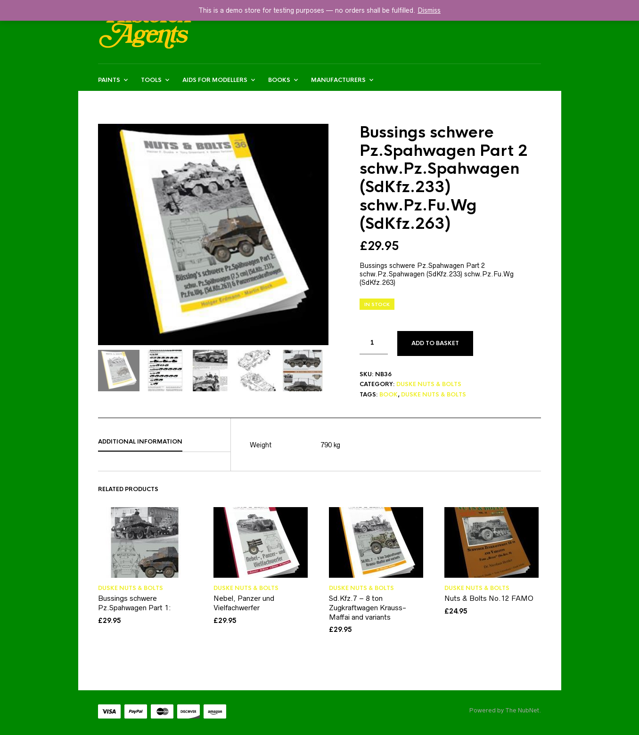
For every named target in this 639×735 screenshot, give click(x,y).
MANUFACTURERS (338, 80)
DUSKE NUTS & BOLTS (428, 384)
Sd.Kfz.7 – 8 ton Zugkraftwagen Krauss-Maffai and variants (367, 607)
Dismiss (429, 10)
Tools (151, 80)
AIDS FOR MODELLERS (214, 80)
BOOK (388, 394)
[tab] (164, 442)
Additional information (140, 441)
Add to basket (435, 343)
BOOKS (279, 80)
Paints (109, 80)
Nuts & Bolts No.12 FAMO (488, 598)
